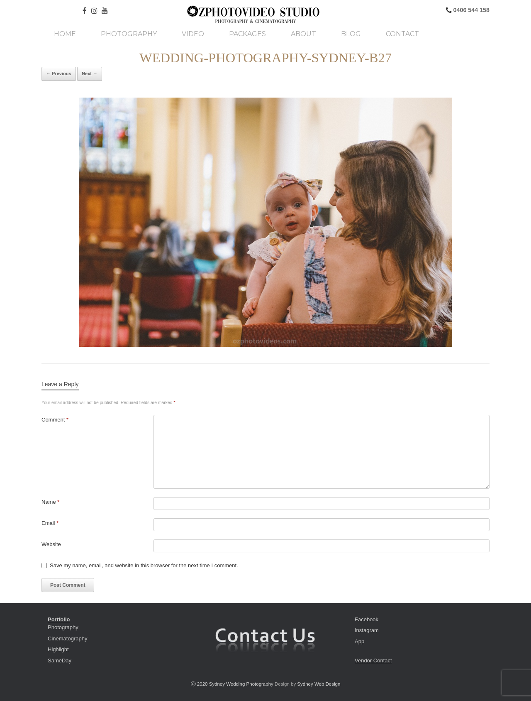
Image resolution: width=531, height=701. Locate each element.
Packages (247, 34)
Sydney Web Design (318, 683)
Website (51, 544)
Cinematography (67, 638)
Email (49, 523)
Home (65, 34)
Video (193, 34)
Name (50, 502)
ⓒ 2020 (200, 683)
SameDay (59, 660)
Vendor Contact (373, 660)
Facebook (366, 619)
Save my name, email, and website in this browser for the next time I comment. (144, 565)
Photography (129, 34)
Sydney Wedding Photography (241, 683)
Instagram (367, 630)
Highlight (58, 649)
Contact (402, 34)
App (359, 641)
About (303, 34)
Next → (89, 73)
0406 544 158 (471, 10)
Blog (351, 34)
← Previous (58, 73)
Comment (54, 420)
